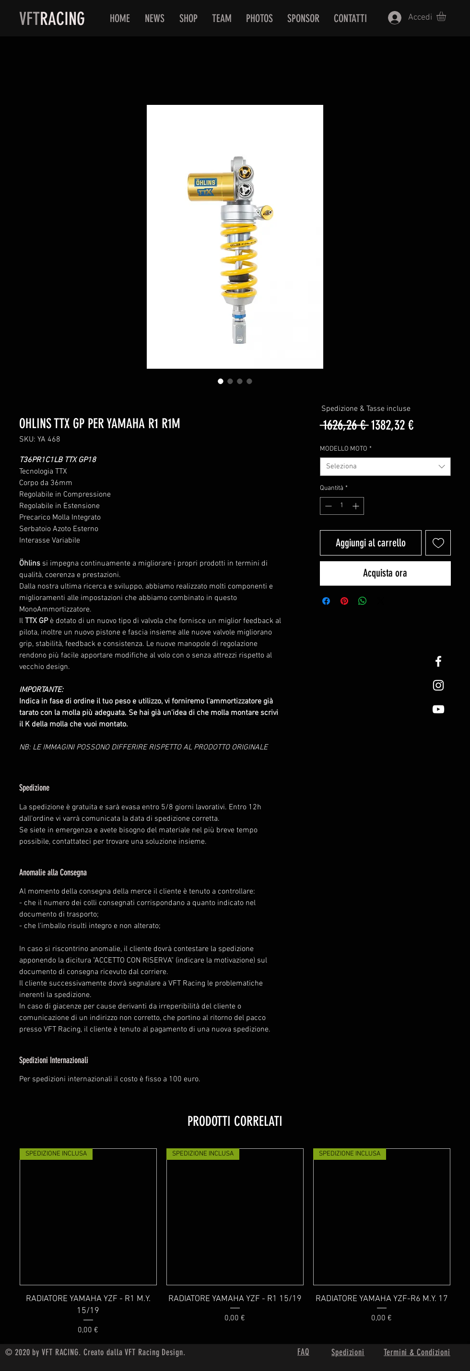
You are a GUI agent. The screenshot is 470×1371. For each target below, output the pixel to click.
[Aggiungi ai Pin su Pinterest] (344, 601)
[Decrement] (327, 506)
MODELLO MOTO (346, 449)
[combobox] (385, 466)
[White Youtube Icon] (438, 709)
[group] (235, 1242)
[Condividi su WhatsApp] (362, 601)
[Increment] (357, 506)
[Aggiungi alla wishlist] (438, 542)
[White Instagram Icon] (438, 685)
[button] (446, 16)
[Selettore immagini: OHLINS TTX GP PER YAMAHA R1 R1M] (220, 381)
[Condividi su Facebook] (326, 601)
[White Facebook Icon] (438, 661)
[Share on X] (381, 601)
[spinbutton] (342, 506)
